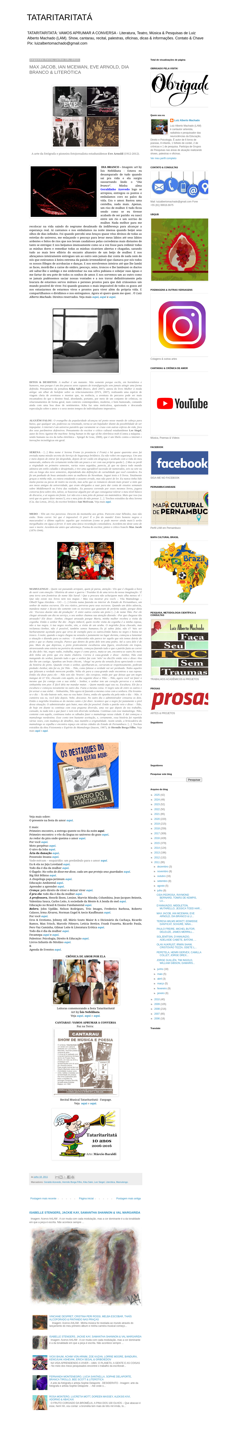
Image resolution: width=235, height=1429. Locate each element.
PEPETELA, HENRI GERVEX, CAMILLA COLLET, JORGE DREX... (179, 954)
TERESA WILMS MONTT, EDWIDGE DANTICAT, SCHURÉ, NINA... (177, 923)
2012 (157, 857)
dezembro (163, 866)
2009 (157, 1004)
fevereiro (162, 988)
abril (160, 978)
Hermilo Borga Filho (72, 1182)
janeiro (161, 993)
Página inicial (86, 1198)
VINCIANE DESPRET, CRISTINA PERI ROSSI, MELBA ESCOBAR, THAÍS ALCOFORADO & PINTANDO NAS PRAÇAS (90, 1318)
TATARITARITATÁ (59, 17)
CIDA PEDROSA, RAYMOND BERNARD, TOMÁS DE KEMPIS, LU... (177, 897)
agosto (161, 885)
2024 (157, 799)
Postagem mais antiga (128, 1198)
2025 (157, 794)
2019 (157, 823)
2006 (157, 1018)
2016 (157, 838)
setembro (162, 881)
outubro (161, 876)
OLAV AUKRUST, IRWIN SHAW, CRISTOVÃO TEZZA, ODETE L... (177, 946)
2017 (157, 833)
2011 (157, 862)
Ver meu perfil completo (164, 158)
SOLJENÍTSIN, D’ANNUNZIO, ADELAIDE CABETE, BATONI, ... (176, 938)
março (161, 983)
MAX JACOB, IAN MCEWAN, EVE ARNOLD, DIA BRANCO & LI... (175, 915)
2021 (157, 814)
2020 (157, 819)
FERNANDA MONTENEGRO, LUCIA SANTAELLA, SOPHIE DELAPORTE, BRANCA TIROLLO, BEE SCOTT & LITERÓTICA (90, 1378)
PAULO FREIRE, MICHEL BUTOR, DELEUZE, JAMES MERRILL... (176, 930)
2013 (157, 852)
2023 (157, 804)
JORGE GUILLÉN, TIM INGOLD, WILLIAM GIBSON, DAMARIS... (176, 962)
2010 (157, 999)
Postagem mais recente (43, 1198)
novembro (163, 871)
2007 (157, 1013)
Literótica (110, 1182)
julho (160, 890)
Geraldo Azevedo (52, 1182)
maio (160, 974)
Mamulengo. (122, 1182)
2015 (157, 843)
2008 (157, 1008)
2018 (157, 828)
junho (160, 969)
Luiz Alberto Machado (187, 120)
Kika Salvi (88, 1182)
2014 (157, 847)
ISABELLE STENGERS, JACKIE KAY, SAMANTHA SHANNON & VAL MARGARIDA (84, 1212)
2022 (157, 809)
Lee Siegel (99, 1182)
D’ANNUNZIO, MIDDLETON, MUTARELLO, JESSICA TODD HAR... (179, 907)
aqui (95, 297)
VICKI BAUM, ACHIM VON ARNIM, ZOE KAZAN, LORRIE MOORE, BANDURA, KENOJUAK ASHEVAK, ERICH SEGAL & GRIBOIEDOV (93, 1358)
